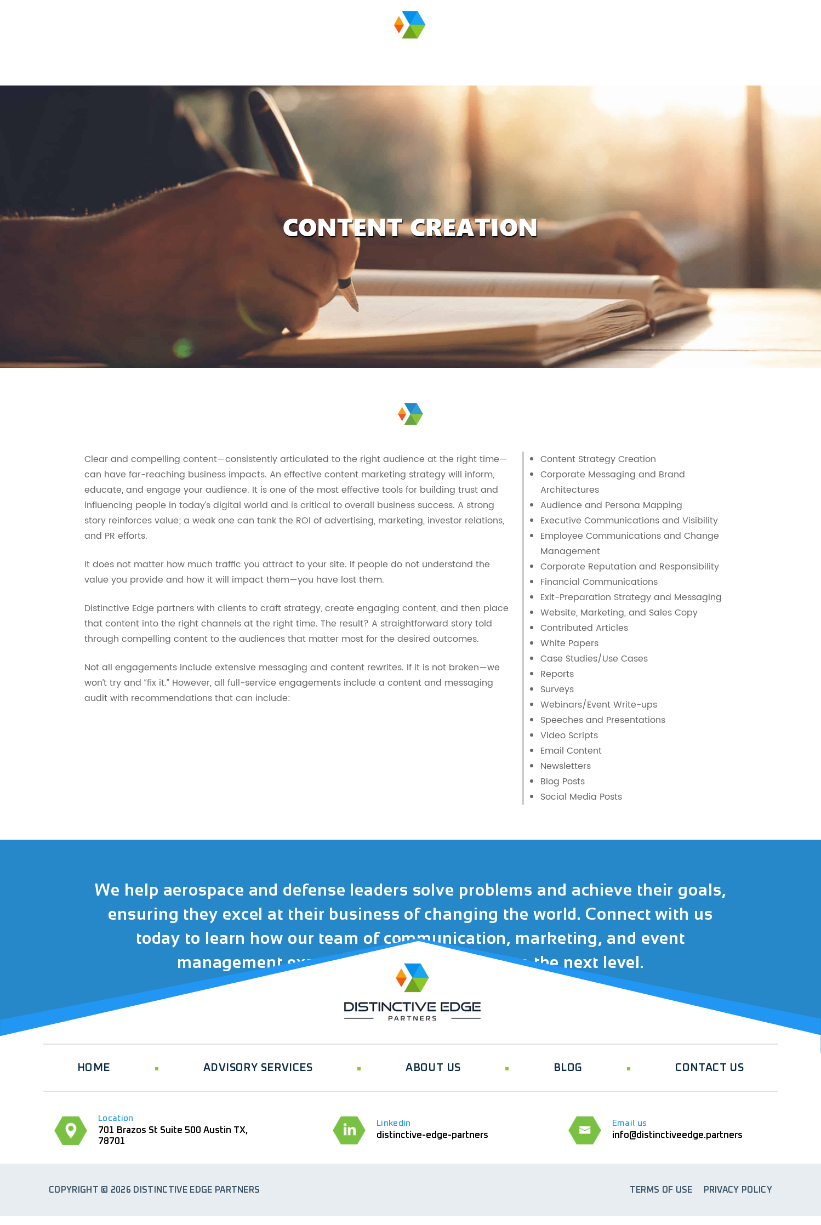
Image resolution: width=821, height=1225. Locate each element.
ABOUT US (288, 53)
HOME (72, 53)
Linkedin (394, 1123)
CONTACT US (709, 1067)
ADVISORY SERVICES (173, 53)
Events (532, 53)
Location (116, 1118)
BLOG (607, 53)
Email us (629, 1123)
